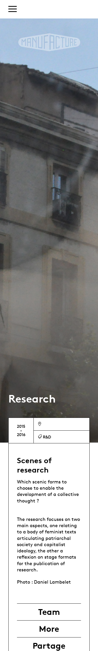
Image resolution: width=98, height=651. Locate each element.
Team (49, 612)
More (49, 629)
